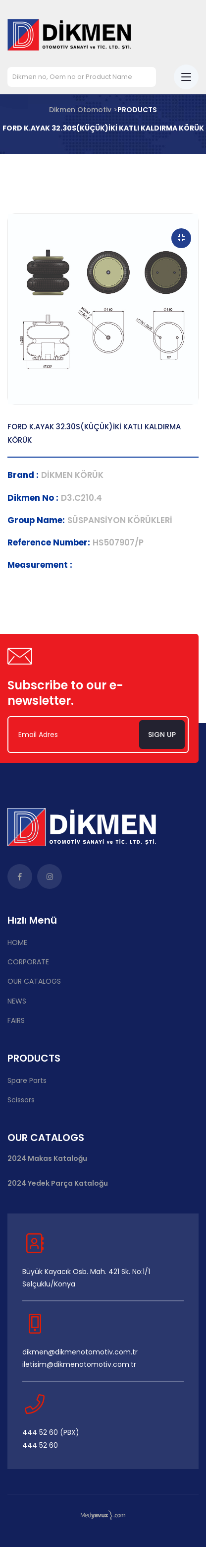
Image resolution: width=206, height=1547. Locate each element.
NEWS (16, 1001)
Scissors (21, 1100)
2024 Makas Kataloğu (47, 1158)
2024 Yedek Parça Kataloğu (57, 1183)
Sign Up (162, 735)
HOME (17, 942)
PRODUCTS (137, 110)
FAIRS (16, 1020)
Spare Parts (27, 1080)
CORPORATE (28, 962)
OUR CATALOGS (34, 981)
